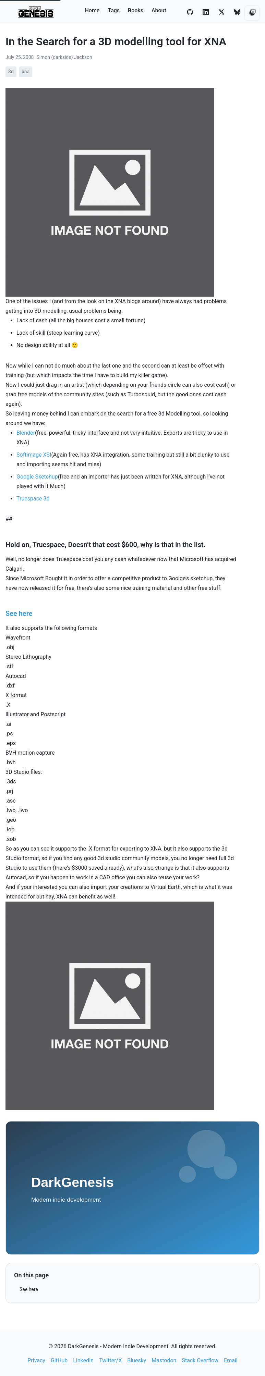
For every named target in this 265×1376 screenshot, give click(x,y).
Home (92, 10)
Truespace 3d (32, 498)
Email (231, 1360)
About (159, 10)
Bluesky (136, 1360)
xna (25, 71)
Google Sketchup (37, 476)
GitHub (59, 1360)
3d (11, 71)
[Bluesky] (237, 11)
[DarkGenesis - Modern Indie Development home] (36, 12)
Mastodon (164, 1360)
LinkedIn (83, 1360)
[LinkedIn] (205, 11)
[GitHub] (189, 11)
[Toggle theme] (252, 13)
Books (135, 10)
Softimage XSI (33, 454)
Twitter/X (110, 1360)
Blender (25, 433)
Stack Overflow (200, 1360)
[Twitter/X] (221, 11)
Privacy (36, 1360)
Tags (114, 10)
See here (29, 1289)
